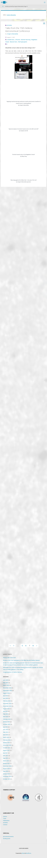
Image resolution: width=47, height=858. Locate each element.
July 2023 (5, 711)
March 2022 (6, 737)
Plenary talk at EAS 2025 (9, 657)
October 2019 (6, 779)
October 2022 (6, 724)
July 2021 (5, 753)
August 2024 (6, 693)
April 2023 (5, 716)
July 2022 (5, 727)
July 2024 (5, 695)
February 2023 (7, 719)
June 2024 (5, 698)
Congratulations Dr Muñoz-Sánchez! (12, 672)
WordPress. (28, 853)
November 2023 (7, 706)
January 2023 (6, 721)
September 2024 (7, 690)
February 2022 (7, 740)
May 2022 (5, 732)
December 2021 (7, 745)
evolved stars (10, 39)
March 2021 (6, 760)
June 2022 (5, 729)
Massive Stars (13, 42)
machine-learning (25, 39)
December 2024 (7, 688)
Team (4, 818)
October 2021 (6, 748)
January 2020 (6, 774)
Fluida (23, 853)
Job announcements (8, 836)
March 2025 (6, 685)
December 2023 (7, 703)
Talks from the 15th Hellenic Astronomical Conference (18, 29)
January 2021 (6, 763)
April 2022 (5, 734)
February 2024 (7, 701)
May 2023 (5, 714)
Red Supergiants (22, 42)
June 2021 (5, 755)
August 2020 (6, 768)
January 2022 (6, 742)
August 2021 (6, 750)
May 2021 (5, 758)
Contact (5, 824)
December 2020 (7, 766)
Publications (6, 820)
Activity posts (6, 838)
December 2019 (7, 776)
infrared (17, 39)
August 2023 (6, 708)
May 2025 (5, 682)
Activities (9, 25)
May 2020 (5, 771)
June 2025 (5, 680)
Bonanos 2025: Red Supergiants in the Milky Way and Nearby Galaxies (21, 660)
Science (5, 816)
